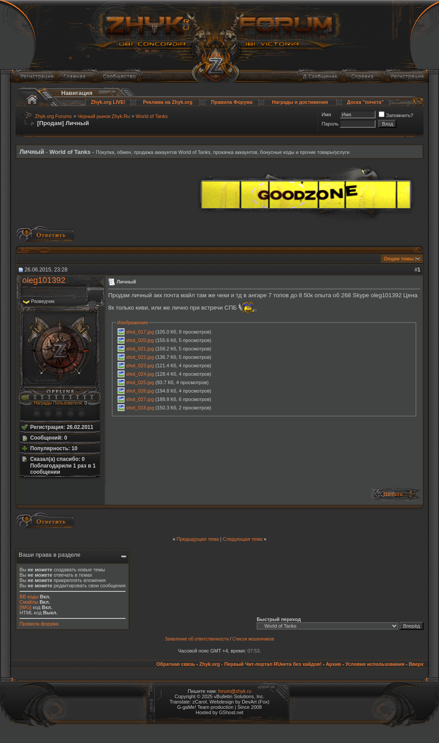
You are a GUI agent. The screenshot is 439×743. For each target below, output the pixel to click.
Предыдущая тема (197, 539)
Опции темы (399, 258)
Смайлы (29, 602)
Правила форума (39, 623)
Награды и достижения (300, 102)
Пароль (329, 123)
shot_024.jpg (140, 374)
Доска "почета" (365, 102)
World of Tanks (152, 116)
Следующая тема (242, 539)
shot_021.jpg (140, 348)
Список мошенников (253, 639)
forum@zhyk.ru (234, 691)
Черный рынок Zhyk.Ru (104, 116)
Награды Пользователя (58, 403)
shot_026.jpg (140, 390)
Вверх (416, 664)
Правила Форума (231, 102)
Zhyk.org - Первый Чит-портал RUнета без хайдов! (260, 664)
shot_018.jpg (140, 407)
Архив (333, 664)
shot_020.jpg (140, 340)
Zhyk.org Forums (53, 116)
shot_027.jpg (140, 399)
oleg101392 (44, 280)
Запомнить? (396, 115)
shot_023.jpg (140, 365)
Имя (326, 114)
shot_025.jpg (140, 382)
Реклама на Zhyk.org (167, 102)
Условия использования (374, 664)
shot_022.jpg (140, 357)
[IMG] (25, 607)
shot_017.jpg (140, 331)
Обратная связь (175, 664)
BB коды (29, 596)
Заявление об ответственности (197, 639)
